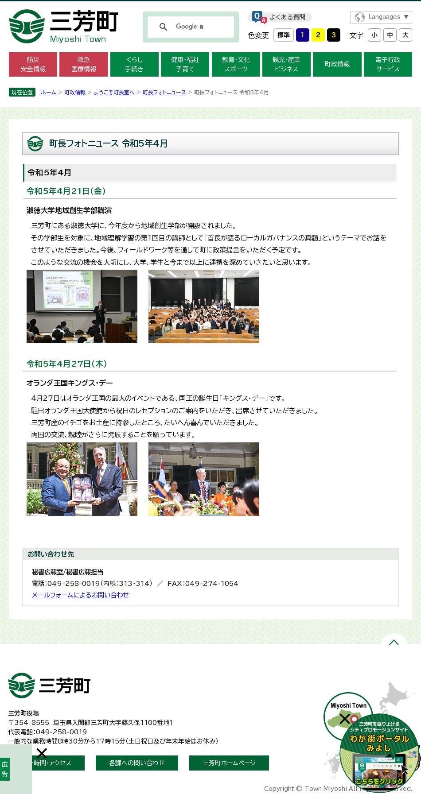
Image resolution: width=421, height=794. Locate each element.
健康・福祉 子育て (185, 64)
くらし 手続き (134, 64)
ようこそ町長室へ (114, 92)
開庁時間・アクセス (46, 763)
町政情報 (337, 64)
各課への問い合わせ (137, 763)
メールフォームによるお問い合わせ (80, 595)
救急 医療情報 (83, 64)
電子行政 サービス (387, 64)
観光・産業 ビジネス (286, 64)
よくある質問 (287, 17)
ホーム (48, 92)
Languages (384, 17)
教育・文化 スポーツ (236, 64)
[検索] (189, 27)
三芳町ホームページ (229, 763)
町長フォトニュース (164, 92)
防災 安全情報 (33, 64)
